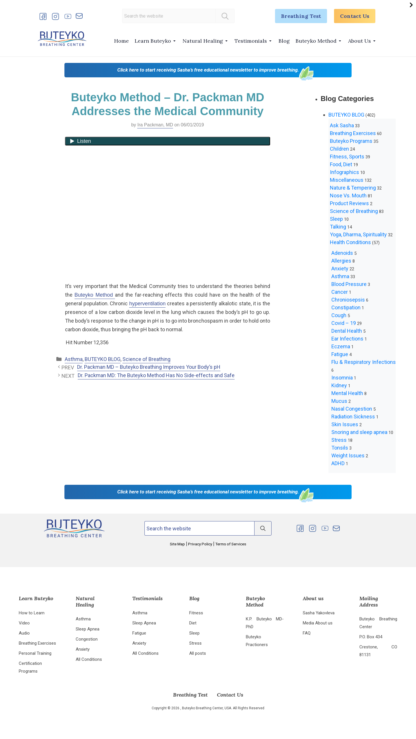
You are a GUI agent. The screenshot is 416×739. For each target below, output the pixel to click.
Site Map (178, 544)
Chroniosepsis (348, 300)
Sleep (336, 219)
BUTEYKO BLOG (102, 359)
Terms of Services (230, 544)
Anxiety (339, 268)
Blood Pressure (349, 284)
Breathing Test (301, 16)
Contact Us (354, 16)
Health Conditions (350, 242)
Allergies (341, 261)
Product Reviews (349, 203)
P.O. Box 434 (370, 636)
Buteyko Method (316, 41)
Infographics (344, 172)
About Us (359, 41)
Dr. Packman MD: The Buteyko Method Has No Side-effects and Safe (156, 375)
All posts (197, 653)
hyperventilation (147, 303)
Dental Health (346, 331)
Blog (284, 41)
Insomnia (342, 378)
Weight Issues (348, 455)
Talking (338, 227)
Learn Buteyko (153, 41)
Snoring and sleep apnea (359, 432)
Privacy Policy (200, 544)
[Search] (225, 16)
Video (24, 623)
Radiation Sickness (353, 417)
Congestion (87, 639)
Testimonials (251, 41)
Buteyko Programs (351, 141)
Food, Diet (341, 164)
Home (121, 41)
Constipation (346, 307)
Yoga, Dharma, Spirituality (358, 234)
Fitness (196, 612)
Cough (338, 315)
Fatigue (339, 354)
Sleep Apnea (87, 629)
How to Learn (31, 612)
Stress (339, 440)
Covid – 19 (343, 323)
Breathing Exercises (353, 133)
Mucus (339, 401)
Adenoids (342, 253)
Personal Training (35, 653)
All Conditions (89, 659)
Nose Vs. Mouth (348, 195)
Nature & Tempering (353, 188)
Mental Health (347, 393)
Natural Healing (203, 41)
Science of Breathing (146, 359)
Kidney (339, 385)
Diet (192, 623)
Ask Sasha (342, 125)
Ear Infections (347, 339)
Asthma (74, 359)
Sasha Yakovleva (319, 612)
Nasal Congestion (351, 409)
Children (339, 149)
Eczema (340, 346)
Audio (24, 633)
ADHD (338, 463)
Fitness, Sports (347, 157)
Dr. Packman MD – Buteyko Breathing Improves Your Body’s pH (148, 367)
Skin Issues (344, 424)
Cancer (339, 292)
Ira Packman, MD (155, 124)
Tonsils (339, 448)
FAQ (307, 633)
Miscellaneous (346, 180)
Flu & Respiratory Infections (363, 362)
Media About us (318, 623)
